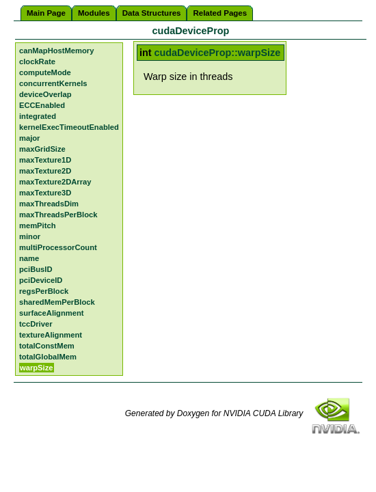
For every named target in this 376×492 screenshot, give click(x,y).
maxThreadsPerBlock (58, 214)
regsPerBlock (43, 291)
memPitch (37, 225)
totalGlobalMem (48, 357)
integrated (37, 116)
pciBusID (36, 269)
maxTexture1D (45, 160)
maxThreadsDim (49, 204)
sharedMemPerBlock (57, 302)
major (29, 138)
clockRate (37, 61)
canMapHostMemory (56, 50)
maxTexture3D (45, 193)
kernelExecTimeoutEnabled (69, 127)
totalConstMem (47, 346)
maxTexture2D (45, 171)
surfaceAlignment (51, 313)
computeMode (45, 72)
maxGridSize (42, 149)
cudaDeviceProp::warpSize (218, 52)
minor (29, 236)
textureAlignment (50, 335)
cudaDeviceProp (191, 30)
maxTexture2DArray (55, 182)
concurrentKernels (53, 83)
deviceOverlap (45, 94)
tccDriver (36, 324)
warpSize (36, 368)
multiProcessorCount (58, 247)
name (29, 258)
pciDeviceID (40, 280)
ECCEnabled (42, 105)
